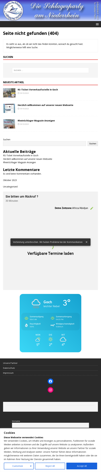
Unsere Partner (10, 363)
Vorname (16, 421)
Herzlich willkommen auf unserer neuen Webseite (45, 105)
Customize (17, 465)
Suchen (6, 139)
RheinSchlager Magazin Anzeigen (36, 120)
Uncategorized (10, 186)
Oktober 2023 (10, 180)
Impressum (8, 372)
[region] (50, 450)
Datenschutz (9, 368)
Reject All (50, 465)
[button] (96, 24)
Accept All (82, 465)
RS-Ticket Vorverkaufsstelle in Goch (38, 89)
